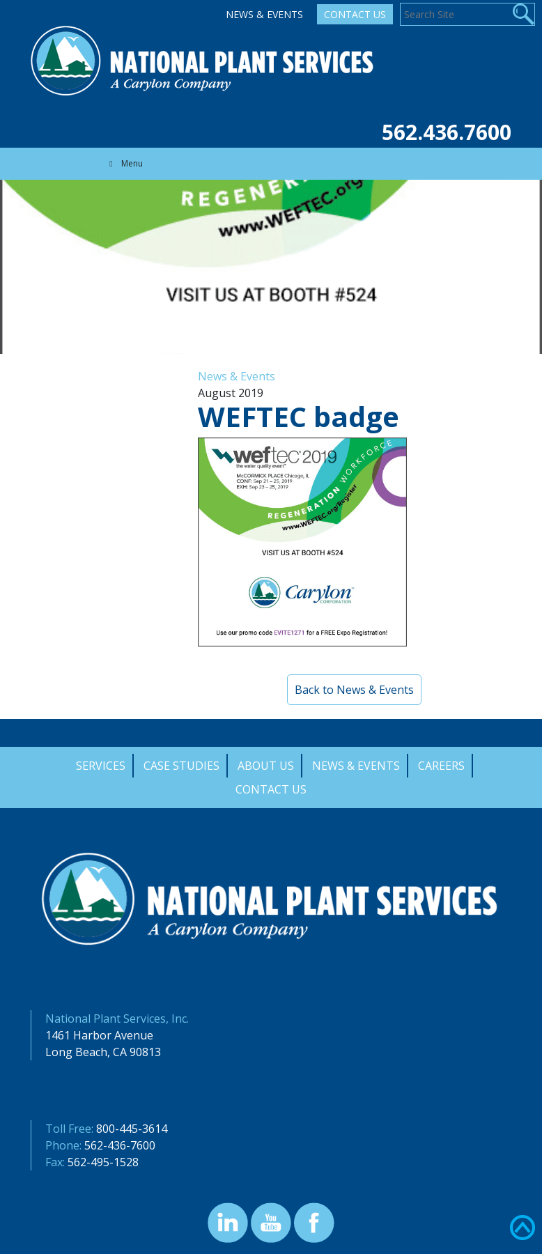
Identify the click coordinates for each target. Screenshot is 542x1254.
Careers (441, 765)
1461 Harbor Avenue (99, 1035)
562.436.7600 (446, 132)
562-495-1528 (103, 1162)
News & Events (264, 14)
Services (100, 765)
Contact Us (355, 14)
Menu (125, 163)
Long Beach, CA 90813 (103, 1052)
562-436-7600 (119, 1145)
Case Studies (181, 765)
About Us (266, 765)
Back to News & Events (354, 689)
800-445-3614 (131, 1128)
